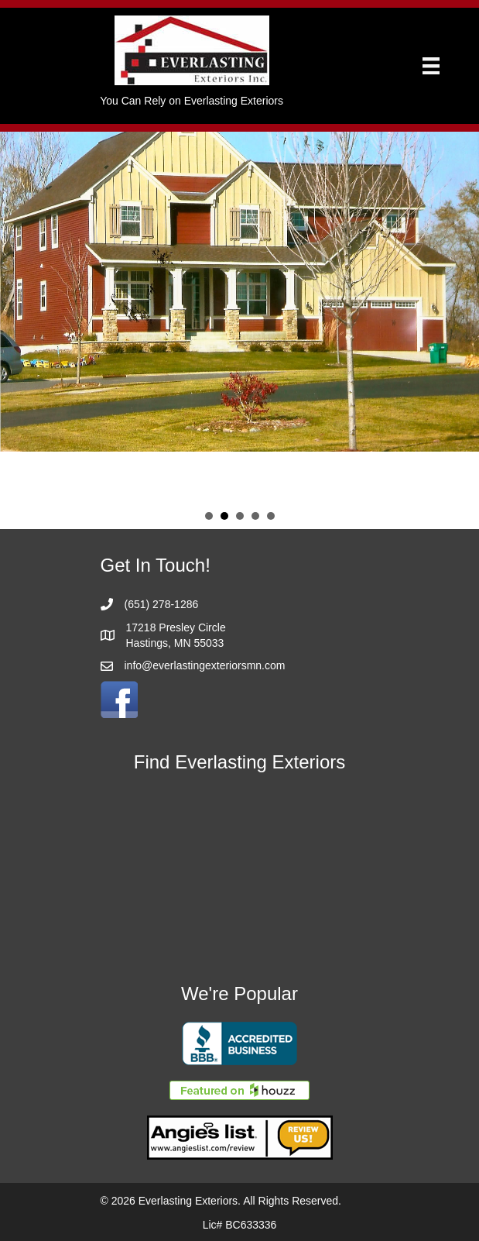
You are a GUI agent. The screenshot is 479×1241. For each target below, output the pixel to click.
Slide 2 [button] (224, 516)
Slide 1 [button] (209, 516)
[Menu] (431, 65)
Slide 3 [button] (240, 516)
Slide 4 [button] (255, 516)
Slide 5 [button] (271, 516)
